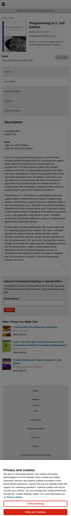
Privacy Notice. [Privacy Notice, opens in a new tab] (15, 499)
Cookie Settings (35, 505)
